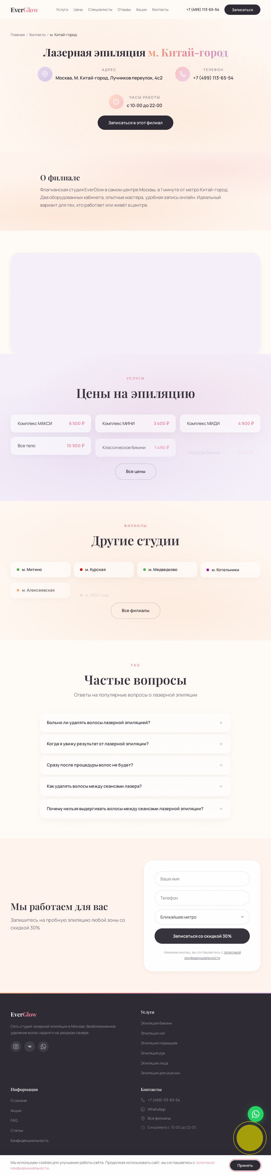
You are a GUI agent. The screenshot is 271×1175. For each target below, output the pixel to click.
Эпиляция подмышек (159, 1042)
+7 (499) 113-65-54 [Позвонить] (202, 9)
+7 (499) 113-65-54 (213, 79)
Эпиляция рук (153, 1053)
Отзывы (124, 9)
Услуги (62, 9)
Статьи (17, 1130)
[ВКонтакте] (29, 1046)
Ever (24, 1014)
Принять (245, 1165)
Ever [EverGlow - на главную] (24, 9)
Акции (141, 9)
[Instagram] (16, 1046)
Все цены (135, 478)
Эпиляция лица (154, 1063)
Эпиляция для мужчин (160, 1072)
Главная (18, 34)
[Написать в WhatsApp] (256, 1114)
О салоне (19, 1100)
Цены (78, 9)
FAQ (14, 1120)
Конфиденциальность (29, 1140)
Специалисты (100, 9)
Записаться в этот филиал (135, 124)
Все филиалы (135, 617)
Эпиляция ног (153, 1033)
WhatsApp (153, 1109)
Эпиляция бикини (156, 1023)
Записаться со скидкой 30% (202, 943)
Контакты (160, 9)
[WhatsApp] (43, 1046)
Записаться (242, 9)
